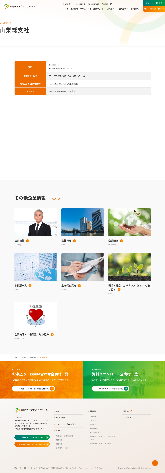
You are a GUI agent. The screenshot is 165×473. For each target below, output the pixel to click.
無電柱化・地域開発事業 (64, 436)
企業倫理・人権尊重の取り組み (100, 443)
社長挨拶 (93, 416)
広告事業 (59, 440)
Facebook (79, 3)
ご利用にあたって (44, 468)
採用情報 (135, 8)
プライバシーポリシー (77, 468)
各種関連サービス (62, 448)
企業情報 (122, 8)
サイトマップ (32, 468)
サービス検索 (72, 8)
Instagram (92, 3)
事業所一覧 (33, 357)
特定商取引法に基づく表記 (59, 468)
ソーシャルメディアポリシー (95, 468)
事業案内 (110, 8)
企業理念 (93, 424)
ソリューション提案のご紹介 (92, 8)
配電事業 (59, 444)
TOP (15, 357)
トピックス (67, 3)
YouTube (106, 3)
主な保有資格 (94, 432)
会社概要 (93, 420)
